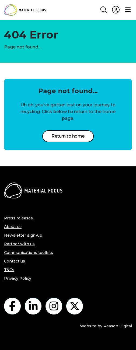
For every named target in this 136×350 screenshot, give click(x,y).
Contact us (14, 261)
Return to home (67, 136)
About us (13, 226)
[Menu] (128, 10)
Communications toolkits (28, 252)
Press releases (18, 218)
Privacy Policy (17, 278)
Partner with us (19, 244)
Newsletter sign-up (23, 235)
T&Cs (9, 269)
